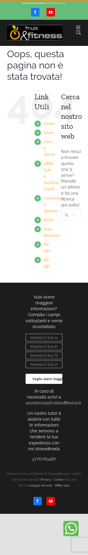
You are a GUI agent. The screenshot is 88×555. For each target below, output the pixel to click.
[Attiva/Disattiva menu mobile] (78, 27)
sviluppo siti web (40, 485)
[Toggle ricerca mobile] (78, 32)
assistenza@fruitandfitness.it (53, 402)
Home (49, 123)
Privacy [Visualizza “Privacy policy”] (46, 479)
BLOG (49, 220)
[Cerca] (67, 215)
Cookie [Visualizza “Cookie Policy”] (59, 479)
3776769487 (44, 458)
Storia (49, 132)
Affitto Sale (62, 485)
